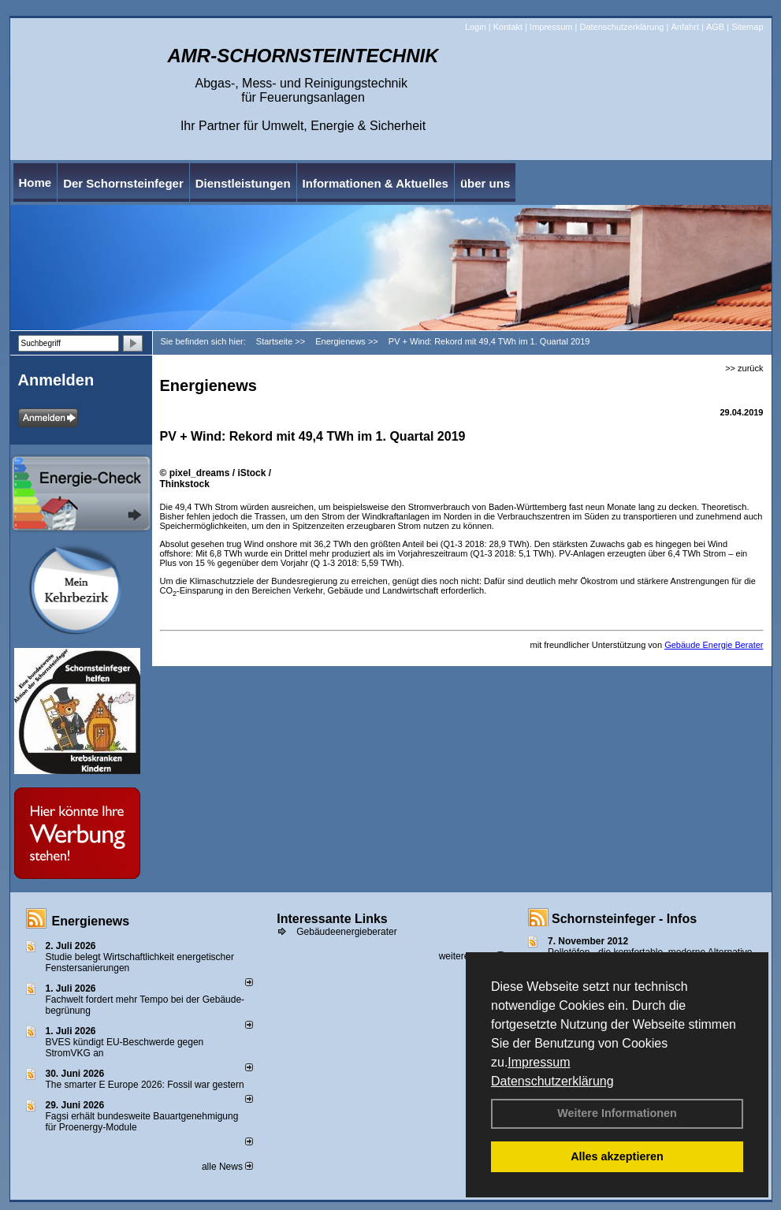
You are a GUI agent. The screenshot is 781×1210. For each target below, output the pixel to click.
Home (35, 182)
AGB (715, 27)
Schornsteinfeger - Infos (624, 918)
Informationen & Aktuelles (375, 183)
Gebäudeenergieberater (346, 931)
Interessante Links (332, 918)
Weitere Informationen (617, 1113)
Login (475, 27)
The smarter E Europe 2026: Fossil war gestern (145, 1084)
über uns (485, 183)
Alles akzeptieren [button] (617, 1156)
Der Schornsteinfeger (123, 183)
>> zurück (744, 368)
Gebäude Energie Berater (713, 645)
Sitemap (747, 27)
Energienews (91, 921)
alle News (227, 1166)
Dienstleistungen (243, 183)
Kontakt (508, 27)
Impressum (539, 1062)
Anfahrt (684, 27)
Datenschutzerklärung (552, 1081)
